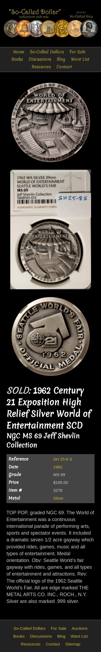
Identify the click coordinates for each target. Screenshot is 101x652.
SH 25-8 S (62, 459)
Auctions (80, 628)
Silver (58, 498)
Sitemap (72, 644)
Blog (61, 59)
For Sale (77, 52)
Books (17, 59)
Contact (64, 67)
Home (18, 52)
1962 (57, 467)
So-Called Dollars (47, 52)
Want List (80, 59)
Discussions (40, 59)
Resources (41, 67)
